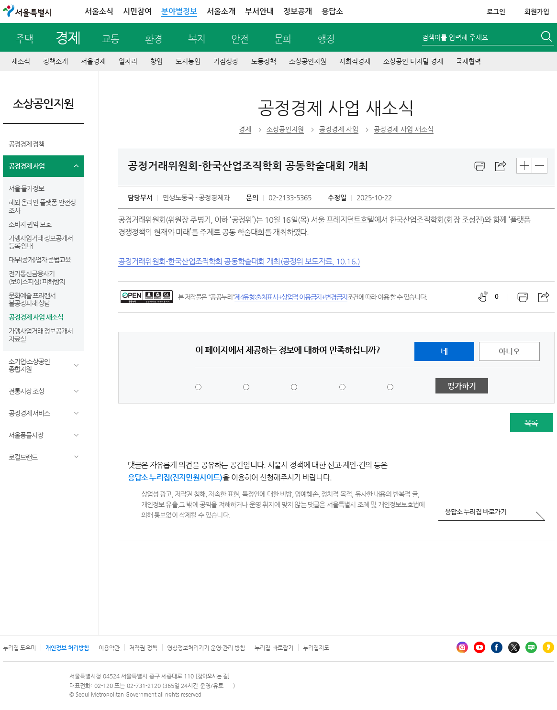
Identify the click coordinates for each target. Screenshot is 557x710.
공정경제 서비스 (29, 413)
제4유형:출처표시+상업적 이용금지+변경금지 (290, 297)
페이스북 (496, 647)
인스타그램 (462, 647)
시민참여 (137, 11)
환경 (153, 38)
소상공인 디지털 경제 (413, 61)
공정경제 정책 (27, 144)
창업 (156, 61)
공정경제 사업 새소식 (36, 317)
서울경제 (93, 61)
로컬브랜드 (23, 457)
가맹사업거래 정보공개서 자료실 (41, 335)
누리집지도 (316, 647)
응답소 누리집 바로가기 (475, 511)
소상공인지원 (307, 61)
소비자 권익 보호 (30, 224)
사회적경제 (354, 61)
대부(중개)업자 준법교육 (40, 259)
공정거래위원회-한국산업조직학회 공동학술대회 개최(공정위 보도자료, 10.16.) (239, 261)
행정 (325, 38)
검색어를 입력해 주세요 (455, 37)
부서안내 (259, 11)
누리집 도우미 (19, 647)
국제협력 (468, 61)
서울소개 (221, 11)
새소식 (20, 61)
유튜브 (479, 647)
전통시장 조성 (27, 391)
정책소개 (55, 61)
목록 (531, 422)
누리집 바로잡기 (274, 647)
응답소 (332, 11)
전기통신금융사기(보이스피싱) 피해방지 (37, 277)
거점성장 (225, 61)
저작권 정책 (143, 647)
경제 (67, 37)
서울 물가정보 (27, 188)
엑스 (514, 647)
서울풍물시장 (26, 435)
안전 (239, 38)
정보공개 (297, 11)
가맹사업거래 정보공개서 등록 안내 (41, 242)
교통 (110, 38)
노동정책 (263, 61)
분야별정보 (179, 11)
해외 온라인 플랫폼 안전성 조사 (42, 206)
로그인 (496, 11)
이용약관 (109, 647)
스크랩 (501, 166)
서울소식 (99, 11)
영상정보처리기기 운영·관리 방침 (206, 647)
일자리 (128, 61)
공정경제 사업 (27, 166)
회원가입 (536, 11)
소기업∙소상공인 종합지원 (29, 365)
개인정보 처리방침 (67, 647)
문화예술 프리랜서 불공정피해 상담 (32, 299)
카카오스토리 (548, 647)
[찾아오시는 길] (213, 676)
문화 (282, 38)
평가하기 (461, 386)
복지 (196, 38)
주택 (24, 38)
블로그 (531, 647)
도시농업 (188, 61)
